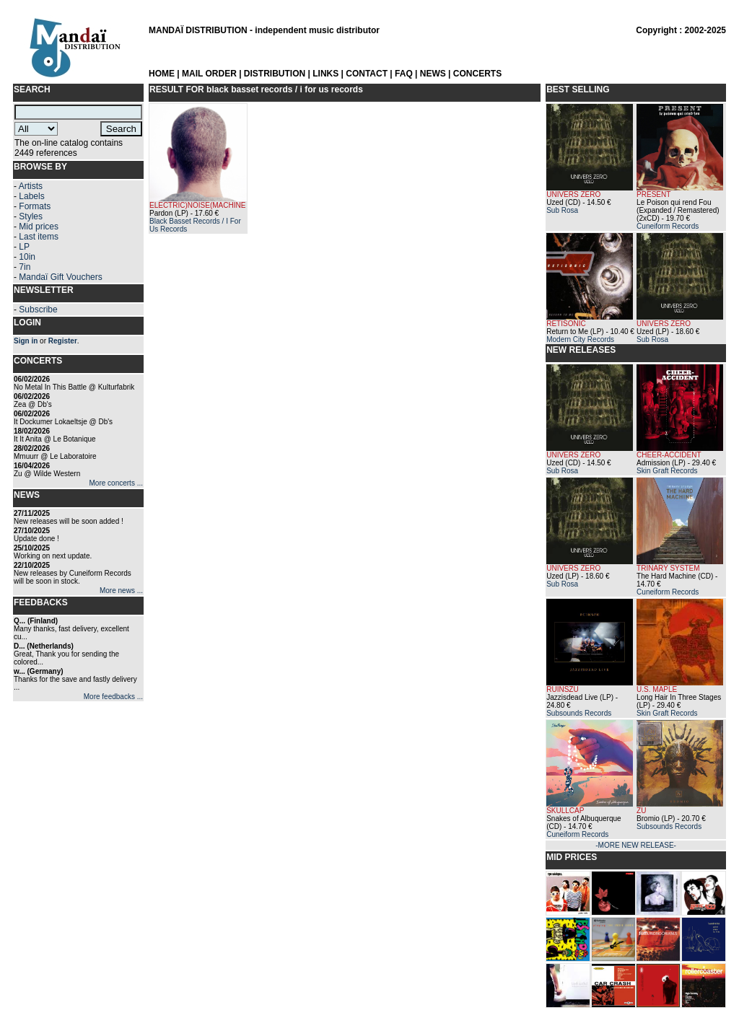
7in (24, 267)
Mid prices (38, 226)
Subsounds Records (578, 713)
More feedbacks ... (113, 697)
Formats (35, 206)
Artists (31, 186)
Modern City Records (580, 339)
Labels (31, 196)
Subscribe (38, 309)
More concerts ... (116, 483)
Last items (38, 237)
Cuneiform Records (668, 226)
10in (27, 257)
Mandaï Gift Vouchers (60, 277)
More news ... (121, 590)
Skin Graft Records (667, 471)
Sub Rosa (562, 210)
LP (24, 247)
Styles (31, 216)
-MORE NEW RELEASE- (635, 845)
